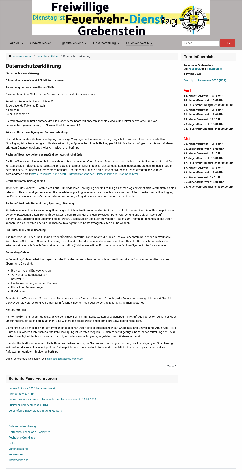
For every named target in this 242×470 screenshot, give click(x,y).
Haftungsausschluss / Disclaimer (29, 432)
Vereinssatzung (18, 448)
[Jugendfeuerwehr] (85, 43)
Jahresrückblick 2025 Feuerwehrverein (32, 388)
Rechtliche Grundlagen (23, 437)
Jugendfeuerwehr (71, 43)
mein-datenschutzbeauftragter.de (65, 358)
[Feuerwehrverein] (151, 43)
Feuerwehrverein (137, 43)
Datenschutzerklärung (22, 426)
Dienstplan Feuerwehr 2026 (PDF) (205, 80)
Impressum (16, 454)
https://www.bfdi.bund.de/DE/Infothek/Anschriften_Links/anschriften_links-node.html (84, 174)
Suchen (227, 43)
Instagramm (214, 68)
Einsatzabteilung (104, 43)
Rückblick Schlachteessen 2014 (28, 405)
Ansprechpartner (19, 460)
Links (12, 443)
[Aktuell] (21, 43)
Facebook (194, 68)
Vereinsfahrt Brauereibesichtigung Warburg (35, 410)
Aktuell (15, 43)
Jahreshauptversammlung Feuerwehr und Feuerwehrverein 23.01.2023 (52, 399)
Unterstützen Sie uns (21, 394)
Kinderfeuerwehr (41, 43)
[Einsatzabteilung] (118, 43)
